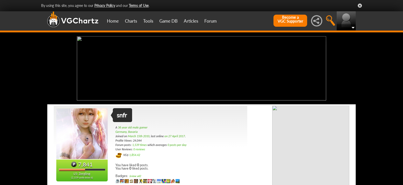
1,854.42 (134, 155)
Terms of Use (139, 5)
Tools (148, 21)
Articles (191, 21)
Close (360, 6)
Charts (131, 21)
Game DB (168, 21)
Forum (210, 21)
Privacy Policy (104, 5)
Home (113, 21)
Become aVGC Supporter (290, 19)
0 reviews (139, 149)
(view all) (135, 176)
